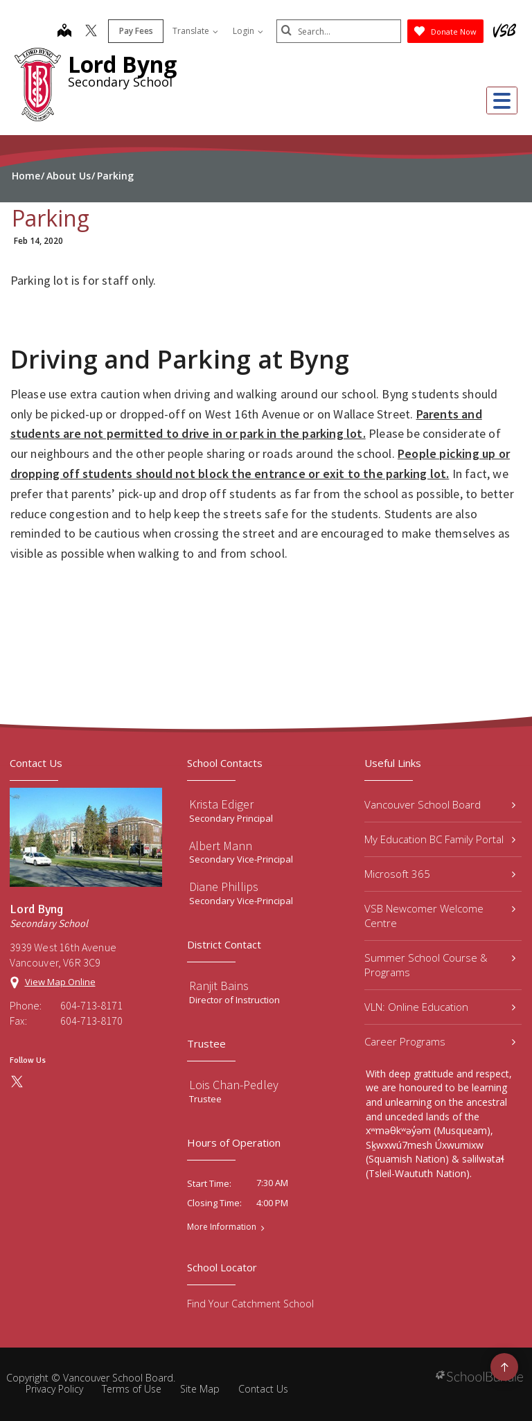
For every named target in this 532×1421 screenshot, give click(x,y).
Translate (195, 31)
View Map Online (60, 982)
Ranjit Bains (219, 986)
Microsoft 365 (439, 874)
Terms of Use (131, 1388)
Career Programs (439, 1041)
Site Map (200, 1388)
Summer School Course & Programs (439, 965)
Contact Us (263, 1388)
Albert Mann (220, 846)
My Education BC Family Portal (439, 839)
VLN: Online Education (439, 1007)
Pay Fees (136, 31)
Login (248, 31)
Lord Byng (122, 64)
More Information (221, 1227)
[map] (64, 32)
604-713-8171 (91, 1005)
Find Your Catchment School (250, 1303)
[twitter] (91, 32)
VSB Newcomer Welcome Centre (439, 915)
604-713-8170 (91, 1020)
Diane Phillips (223, 886)
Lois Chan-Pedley (233, 1085)
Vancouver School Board (439, 804)
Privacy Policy (54, 1388)
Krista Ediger (221, 804)
